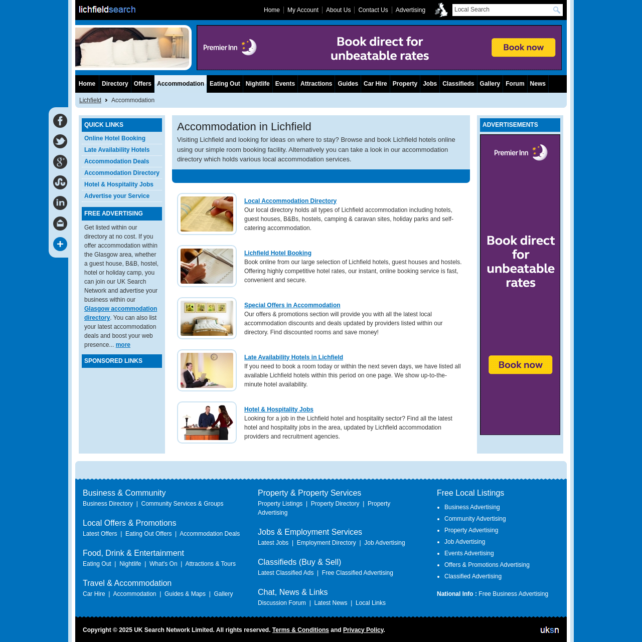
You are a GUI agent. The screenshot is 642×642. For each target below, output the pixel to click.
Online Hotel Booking (114, 138)
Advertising (410, 10)
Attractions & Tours (210, 563)
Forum (515, 83)
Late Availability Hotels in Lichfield (293, 357)
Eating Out (225, 83)
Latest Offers (100, 533)
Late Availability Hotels (116, 149)
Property (405, 83)
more (123, 344)
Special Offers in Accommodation (292, 305)
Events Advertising (469, 553)
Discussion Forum (282, 602)
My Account (302, 10)
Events (285, 83)
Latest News (330, 602)
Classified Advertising (473, 576)
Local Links (371, 602)
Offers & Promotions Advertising (487, 564)
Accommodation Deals (116, 161)
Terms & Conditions (300, 629)
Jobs (430, 83)
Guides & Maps (185, 593)
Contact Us (373, 10)
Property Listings (280, 503)
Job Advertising (384, 542)
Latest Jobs (273, 542)
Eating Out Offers (148, 533)
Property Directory (335, 503)
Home (87, 83)
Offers (142, 83)
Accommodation (180, 83)
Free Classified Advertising (357, 572)
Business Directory (108, 503)
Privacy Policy (363, 629)
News (538, 83)
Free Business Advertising (513, 593)
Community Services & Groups (182, 503)
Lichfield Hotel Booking (277, 253)
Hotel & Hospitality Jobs (278, 409)
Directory (115, 83)
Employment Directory (326, 542)
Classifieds (458, 83)
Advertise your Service (116, 195)
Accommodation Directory (121, 172)
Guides (348, 83)
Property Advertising (471, 530)
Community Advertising (475, 518)
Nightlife (258, 83)
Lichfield (90, 100)
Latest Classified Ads (285, 572)
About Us (338, 10)
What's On (163, 563)
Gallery (490, 83)
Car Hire (375, 83)
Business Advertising (472, 507)
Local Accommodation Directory (290, 200)
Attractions (316, 83)
